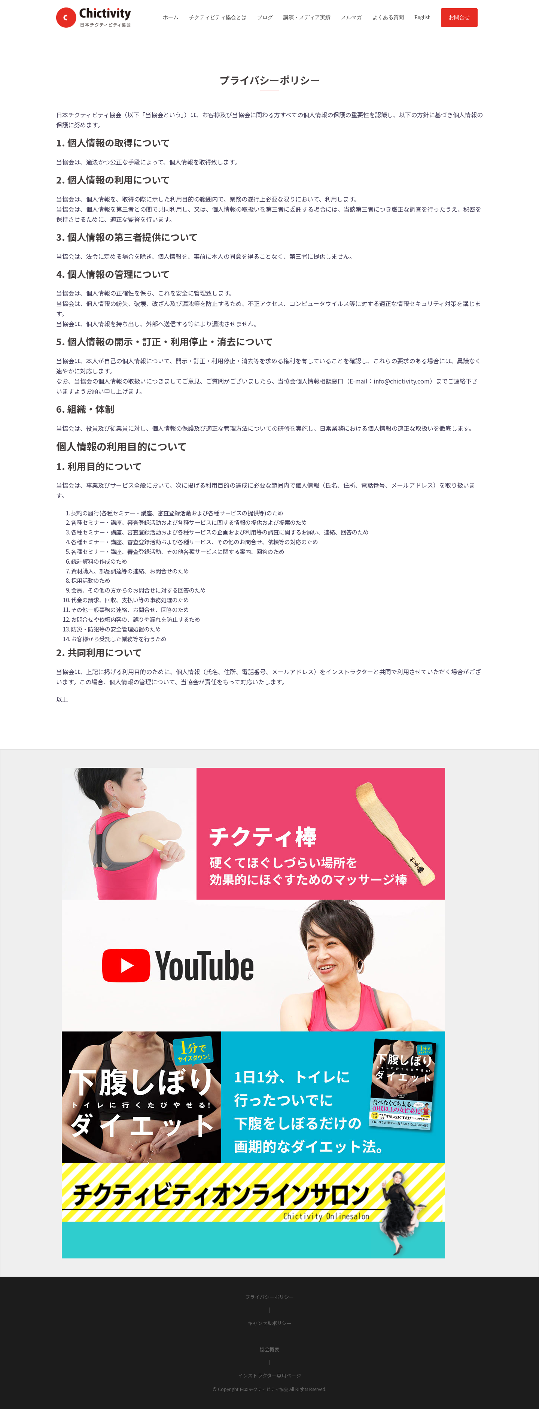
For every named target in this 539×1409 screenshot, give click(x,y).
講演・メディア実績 (307, 17)
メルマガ (351, 17)
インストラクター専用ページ (269, 1375)
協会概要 (269, 1349)
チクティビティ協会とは (218, 17)
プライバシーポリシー (269, 1296)
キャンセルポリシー (270, 1323)
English (422, 17)
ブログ (265, 17)
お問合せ (459, 17)
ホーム (171, 17)
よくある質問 (388, 17)
